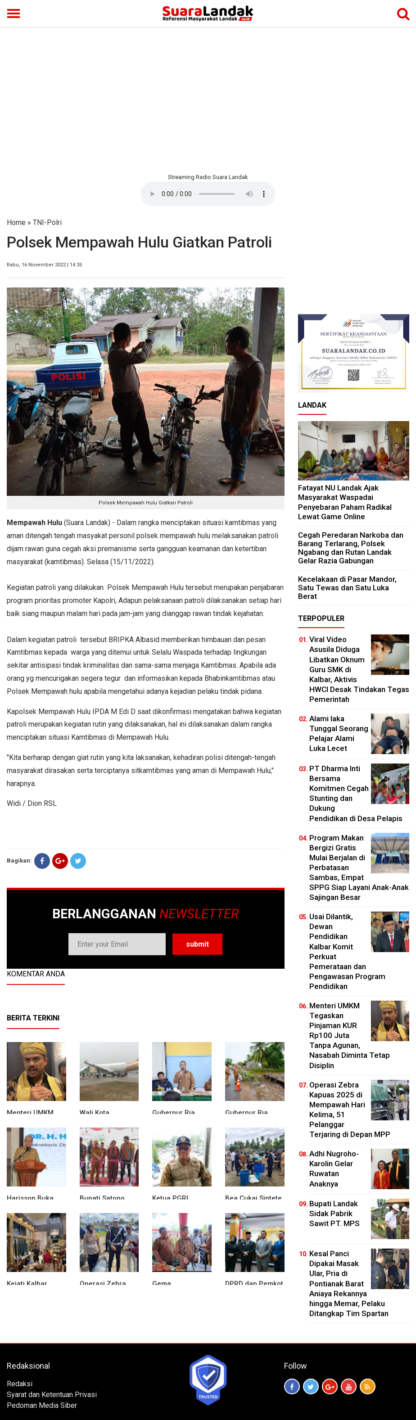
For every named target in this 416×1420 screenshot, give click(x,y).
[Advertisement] (208, 99)
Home (16, 222)
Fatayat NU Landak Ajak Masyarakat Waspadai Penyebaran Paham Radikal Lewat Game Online (345, 502)
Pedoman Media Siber (42, 1405)
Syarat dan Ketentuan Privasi (52, 1394)
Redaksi (19, 1384)
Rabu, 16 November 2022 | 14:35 (44, 265)
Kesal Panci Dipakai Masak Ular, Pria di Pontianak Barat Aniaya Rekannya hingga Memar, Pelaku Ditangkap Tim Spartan (349, 1283)
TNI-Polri (47, 222)
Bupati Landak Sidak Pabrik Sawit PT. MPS (334, 1213)
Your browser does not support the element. (208, 194)
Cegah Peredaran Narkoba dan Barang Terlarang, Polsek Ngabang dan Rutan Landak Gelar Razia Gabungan (350, 548)
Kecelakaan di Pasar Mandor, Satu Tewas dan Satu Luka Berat (347, 588)
